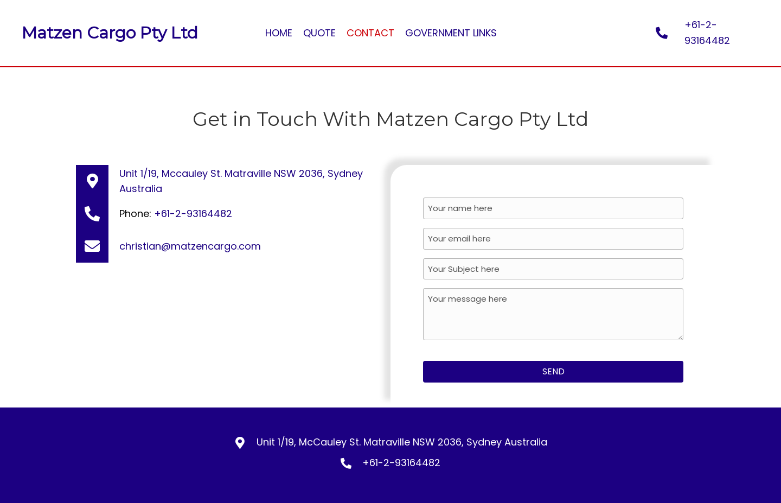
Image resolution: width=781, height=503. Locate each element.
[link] (279, 33)
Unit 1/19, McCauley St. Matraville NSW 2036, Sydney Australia (402, 441)
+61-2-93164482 (193, 213)
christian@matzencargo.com (190, 246)
